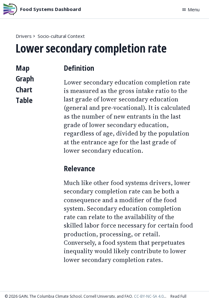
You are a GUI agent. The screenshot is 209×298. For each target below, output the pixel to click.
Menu (191, 9)
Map (22, 68)
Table (24, 100)
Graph (25, 79)
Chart (24, 90)
